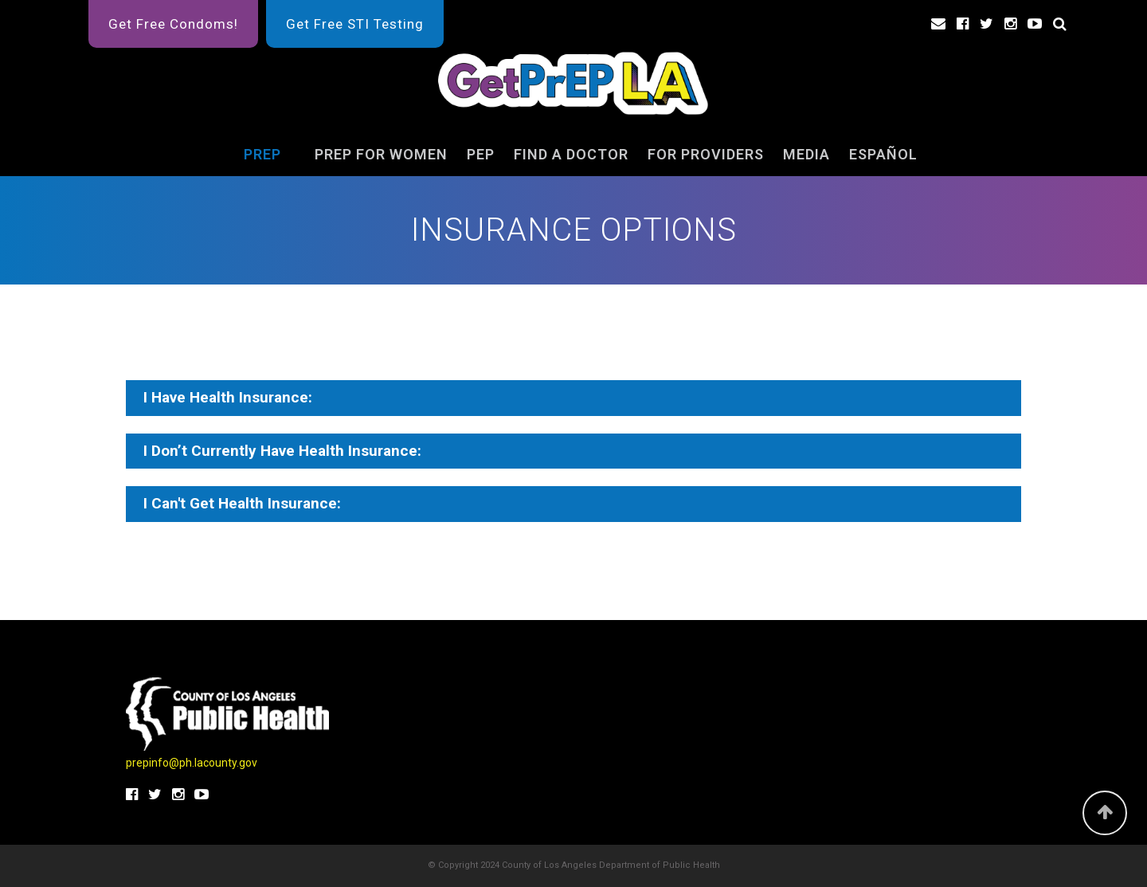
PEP (481, 154)
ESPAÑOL (883, 154)
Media (806, 154)
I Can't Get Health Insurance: (242, 503)
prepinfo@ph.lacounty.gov (191, 762)
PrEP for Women (381, 154)
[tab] (573, 398)
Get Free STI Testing (355, 24)
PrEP (262, 154)
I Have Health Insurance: (227, 397)
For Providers (706, 154)
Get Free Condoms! (173, 24)
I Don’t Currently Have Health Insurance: (282, 451)
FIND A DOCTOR (571, 154)
